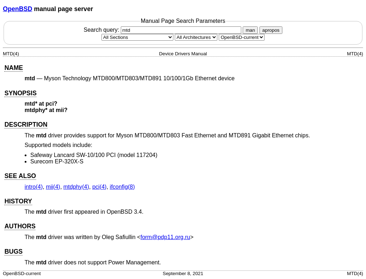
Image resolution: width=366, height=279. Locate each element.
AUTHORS (19, 226)
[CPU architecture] (196, 37)
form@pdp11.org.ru (165, 237)
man (250, 30)
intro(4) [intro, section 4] (34, 187)
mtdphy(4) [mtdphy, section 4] (76, 187)
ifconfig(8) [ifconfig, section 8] (122, 187)
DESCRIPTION (25, 124)
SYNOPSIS (20, 93)
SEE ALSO (20, 175)
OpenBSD (17, 8)
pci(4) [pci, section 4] (99, 187)
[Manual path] (241, 37)
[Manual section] (137, 37)
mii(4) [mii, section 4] (53, 187)
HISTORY (18, 201)
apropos (271, 30)
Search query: (163, 30)
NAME (13, 67)
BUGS (13, 251)
